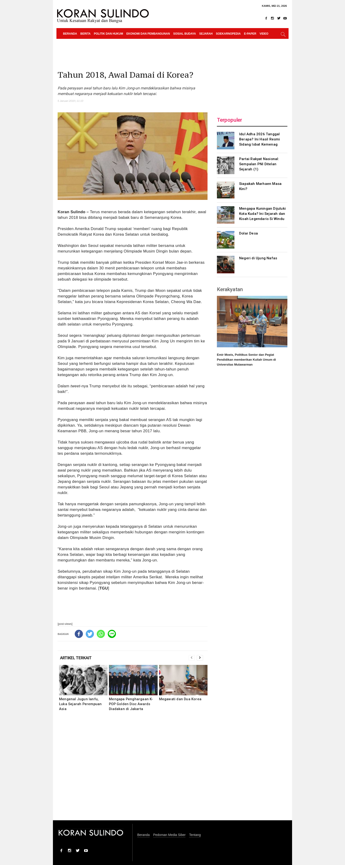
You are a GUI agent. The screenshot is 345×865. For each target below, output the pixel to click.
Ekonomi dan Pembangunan (148, 33)
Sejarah (205, 33)
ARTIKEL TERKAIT (76, 658)
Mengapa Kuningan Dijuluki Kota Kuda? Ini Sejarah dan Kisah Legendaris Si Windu (262, 213)
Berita (85, 33)
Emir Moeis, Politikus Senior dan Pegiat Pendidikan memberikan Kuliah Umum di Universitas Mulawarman (246, 359)
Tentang (195, 835)
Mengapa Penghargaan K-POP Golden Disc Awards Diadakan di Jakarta (131, 704)
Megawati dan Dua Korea (180, 699)
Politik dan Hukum (108, 33)
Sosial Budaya (184, 33)
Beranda (70, 33)
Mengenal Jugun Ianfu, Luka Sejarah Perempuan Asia (80, 704)
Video (264, 33)
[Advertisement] (133, 768)
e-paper (250, 33)
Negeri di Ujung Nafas (258, 258)
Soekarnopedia (228, 33)
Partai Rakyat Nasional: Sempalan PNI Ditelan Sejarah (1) (259, 164)
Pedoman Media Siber (169, 835)
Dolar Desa (248, 233)
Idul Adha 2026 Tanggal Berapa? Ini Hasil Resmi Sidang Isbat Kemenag (259, 139)
